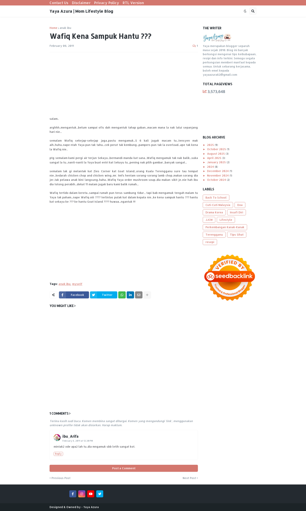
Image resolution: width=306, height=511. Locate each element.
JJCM (209, 219)
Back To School (216, 197)
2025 (211, 144)
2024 (211, 166)
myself (77, 284)
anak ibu (65, 28)
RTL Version (133, 2)
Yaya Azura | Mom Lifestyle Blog (81, 11)
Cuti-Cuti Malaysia (217, 205)
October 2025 (217, 149)
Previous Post (61, 478)
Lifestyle (226, 219)
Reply (58, 453)
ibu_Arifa (70, 436)
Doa (240, 205)
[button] (245, 11)
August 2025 (216, 153)
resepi (209, 242)
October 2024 (217, 179)
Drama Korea (214, 212)
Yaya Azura (91, 507)
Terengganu (214, 234)
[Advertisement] (124, 84)
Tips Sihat (237, 234)
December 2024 (218, 171)
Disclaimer (81, 2)
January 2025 (217, 162)
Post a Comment (123, 468)
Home (53, 28)
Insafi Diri (236, 212)
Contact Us (59, 2)
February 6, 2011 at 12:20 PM (77, 440)
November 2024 (218, 175)
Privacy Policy (106, 2)
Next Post (189, 478)
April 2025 (214, 158)
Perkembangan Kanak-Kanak (224, 227)
